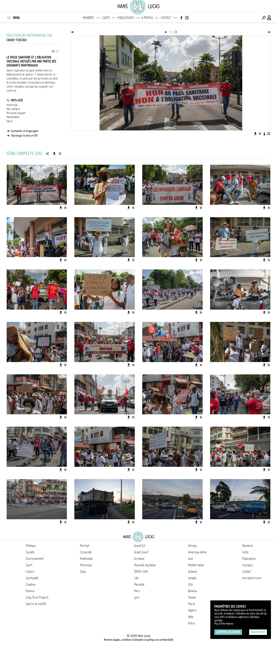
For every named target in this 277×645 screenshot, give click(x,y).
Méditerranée (196, 565)
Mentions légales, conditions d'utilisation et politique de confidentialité (138, 640)
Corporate (86, 552)
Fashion (30, 591)
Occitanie (139, 559)
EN (57, 51)
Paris (137, 591)
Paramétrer (258, 632)
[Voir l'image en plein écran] (269, 133)
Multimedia (86, 559)
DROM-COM (141, 572)
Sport (29, 565)
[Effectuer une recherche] (263, 18)
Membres (88, 18)
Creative (31, 584)
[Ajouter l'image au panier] (260, 133)
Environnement (35, 559)
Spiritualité (32, 578)
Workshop (86, 565)
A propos (147, 18)
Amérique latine (197, 552)
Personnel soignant (15, 113)
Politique (31, 546)
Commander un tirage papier (25, 131)
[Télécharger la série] (54, 153)
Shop (83, 572)
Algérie (192, 610)
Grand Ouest (141, 552)
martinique (11, 105)
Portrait (84, 546)
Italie (191, 617)
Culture (30, 572)
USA (190, 584)
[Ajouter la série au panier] (60, 153)
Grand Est (139, 546)
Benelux (192, 591)
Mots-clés (17, 100)
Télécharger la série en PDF (24, 135)
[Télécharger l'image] (255, 133)
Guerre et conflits (36, 604)
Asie (190, 559)
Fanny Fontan (16, 40)
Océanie (192, 572)
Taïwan (192, 597)
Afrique (192, 546)
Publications (126, 18)
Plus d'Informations (223, 623)
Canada (192, 578)
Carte (106, 18)
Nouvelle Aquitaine (145, 565)
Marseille (139, 584)
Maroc (191, 604)
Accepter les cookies (228, 632)
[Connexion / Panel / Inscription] (269, 18)
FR (53, 51)
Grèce (191, 623)
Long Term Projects (37, 597)
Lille (136, 578)
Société (30, 552)
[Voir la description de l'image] (264, 133)
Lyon (136, 597)
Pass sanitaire (13, 109)
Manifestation (13, 117)
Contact (166, 18)
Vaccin (9, 121)
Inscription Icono (251, 578)
